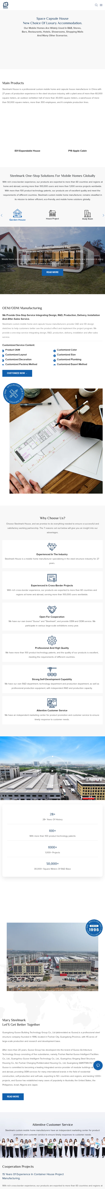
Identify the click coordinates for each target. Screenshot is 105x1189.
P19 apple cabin (77, 151)
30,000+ (52, 864)
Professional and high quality (52, 648)
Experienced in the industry (52, 554)
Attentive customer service (52, 710)
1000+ (52, 847)
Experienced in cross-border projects (52, 585)
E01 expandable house (27, 151)
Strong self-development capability (52, 679)
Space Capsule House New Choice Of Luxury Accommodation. (52, 21)
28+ (52, 814)
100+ (52, 831)
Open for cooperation (51, 617)
